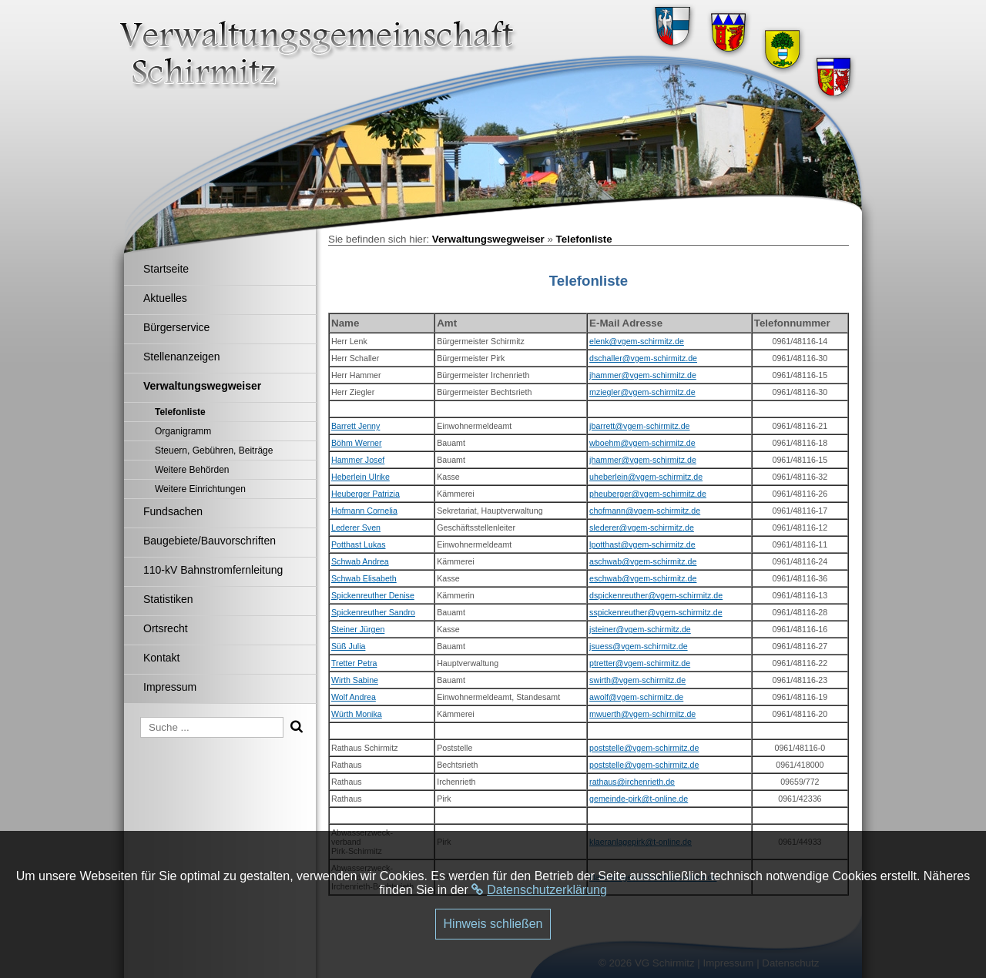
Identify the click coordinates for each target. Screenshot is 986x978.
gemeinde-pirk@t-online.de (638, 798)
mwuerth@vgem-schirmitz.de (642, 713)
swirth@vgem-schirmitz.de (637, 680)
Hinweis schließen (493, 923)
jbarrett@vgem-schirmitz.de (639, 425)
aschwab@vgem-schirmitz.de (642, 561)
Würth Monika (356, 713)
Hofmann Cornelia (364, 510)
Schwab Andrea (360, 561)
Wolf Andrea (353, 697)
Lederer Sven (356, 527)
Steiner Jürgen (357, 629)
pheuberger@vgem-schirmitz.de (647, 493)
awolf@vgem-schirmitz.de (636, 697)
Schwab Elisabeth (364, 578)
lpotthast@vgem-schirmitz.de (642, 544)
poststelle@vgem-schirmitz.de (644, 747)
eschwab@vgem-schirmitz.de (642, 578)
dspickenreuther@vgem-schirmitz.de (656, 595)
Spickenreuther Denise (372, 595)
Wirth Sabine (354, 680)
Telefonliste (584, 239)
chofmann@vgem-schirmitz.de (644, 510)
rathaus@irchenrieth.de (632, 781)
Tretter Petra (354, 663)
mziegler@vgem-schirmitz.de (642, 392)
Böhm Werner (356, 442)
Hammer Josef (357, 459)
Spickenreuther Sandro (373, 612)
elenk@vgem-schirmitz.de (636, 341)
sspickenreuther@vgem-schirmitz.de (656, 612)
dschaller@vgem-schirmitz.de (643, 358)
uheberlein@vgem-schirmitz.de (646, 476)
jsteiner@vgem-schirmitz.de (640, 629)
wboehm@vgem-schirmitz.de (642, 442)
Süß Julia (348, 646)
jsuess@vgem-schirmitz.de (638, 646)
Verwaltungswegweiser (488, 239)
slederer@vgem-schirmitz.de (641, 527)
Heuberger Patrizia (365, 493)
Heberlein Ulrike (360, 476)
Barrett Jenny (355, 425)
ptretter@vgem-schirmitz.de (639, 663)
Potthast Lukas (358, 544)
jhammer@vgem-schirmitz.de (642, 375)
